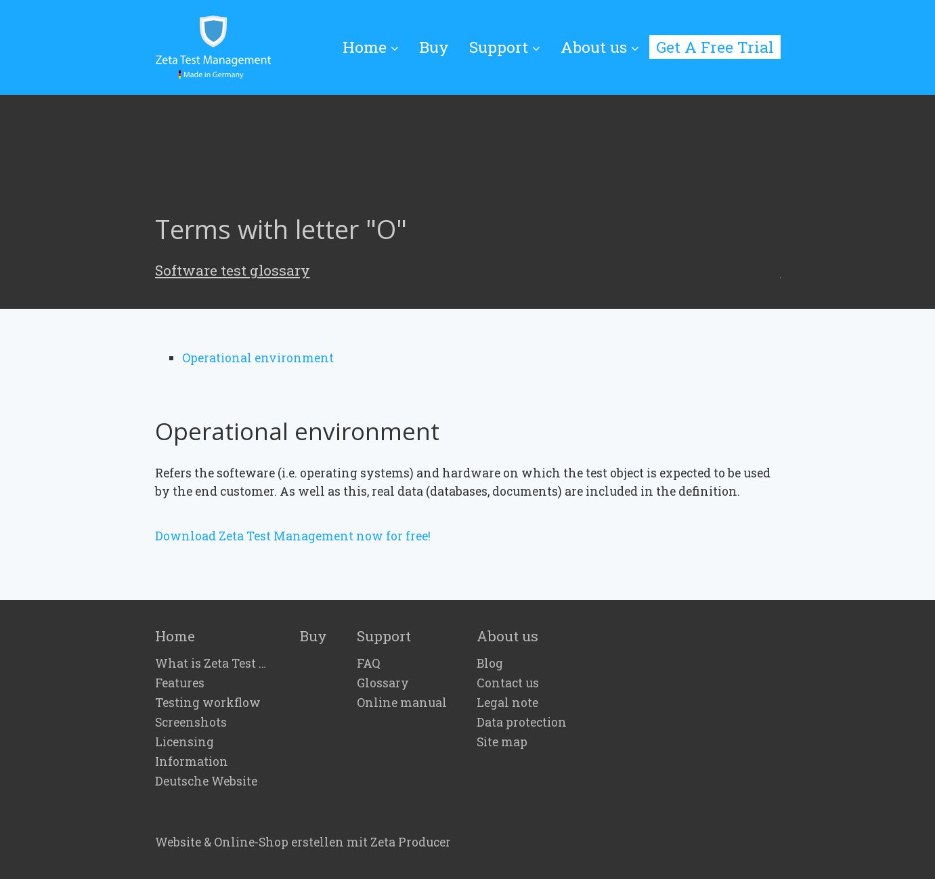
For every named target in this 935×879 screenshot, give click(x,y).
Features (179, 683)
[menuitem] (376, 48)
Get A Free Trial (715, 47)
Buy (434, 47)
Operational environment (258, 358)
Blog (490, 663)
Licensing (184, 742)
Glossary (383, 683)
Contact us (508, 683)
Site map (502, 742)
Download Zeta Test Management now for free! (293, 536)
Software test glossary (232, 270)
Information (191, 761)
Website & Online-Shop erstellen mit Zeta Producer (303, 842)
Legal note (507, 702)
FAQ (368, 663)
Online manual (402, 702)
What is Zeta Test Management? (212, 663)
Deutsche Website (206, 781)
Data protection (522, 722)
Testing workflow (208, 702)
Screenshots (191, 722)
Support (504, 47)
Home (371, 47)
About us (600, 47)
